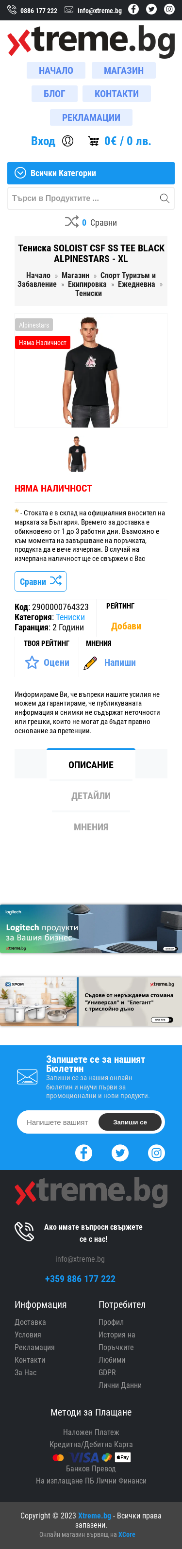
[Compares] (91, 223)
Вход (43, 141)
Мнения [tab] (91, 827)
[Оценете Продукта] (46, 662)
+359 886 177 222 (80, 1279)
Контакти (30, 1360)
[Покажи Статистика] (127, 626)
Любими (112, 1360)
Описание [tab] (91, 765)
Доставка (30, 1322)
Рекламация (35, 1347)
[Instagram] (156, 1151)
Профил (111, 1322)
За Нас (25, 1372)
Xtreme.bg (94, 1515)
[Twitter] (120, 1151)
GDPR (107, 1372)
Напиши (120, 662)
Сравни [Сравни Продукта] (40, 582)
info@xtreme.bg (80, 1259)
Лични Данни (120, 1385)
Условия (28, 1334)
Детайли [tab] (91, 796)
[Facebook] (83, 1151)
